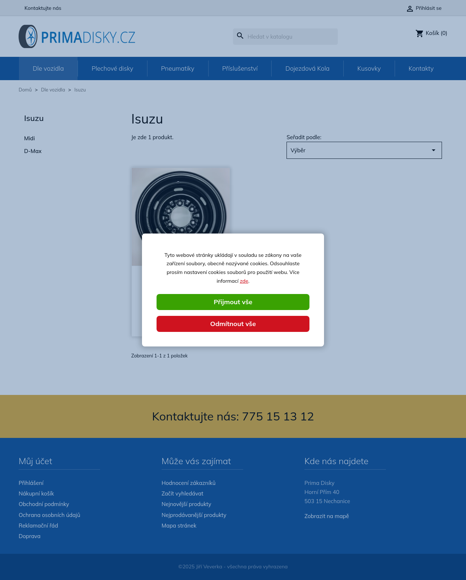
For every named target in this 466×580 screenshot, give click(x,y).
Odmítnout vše (233, 324)
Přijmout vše (233, 302)
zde (244, 281)
